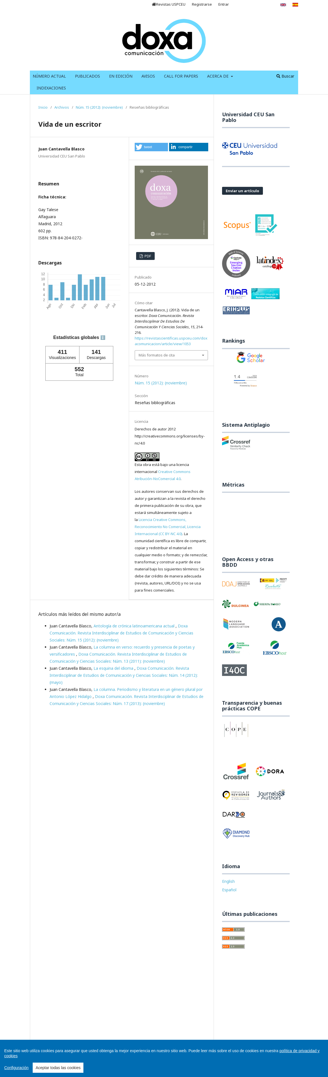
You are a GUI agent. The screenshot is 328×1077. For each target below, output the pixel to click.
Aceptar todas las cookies (58, 1067)
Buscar (285, 76)
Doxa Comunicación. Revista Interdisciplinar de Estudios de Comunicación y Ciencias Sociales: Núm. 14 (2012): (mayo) (124, 675)
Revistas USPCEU (168, 4)
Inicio (43, 107)
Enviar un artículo (242, 190)
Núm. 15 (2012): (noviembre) (99, 107)
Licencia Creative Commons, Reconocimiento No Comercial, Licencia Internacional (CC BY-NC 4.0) (168, 526)
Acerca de (218, 76)
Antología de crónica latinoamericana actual (135, 626)
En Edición (120, 76)
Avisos (148, 76)
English (228, 881)
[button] (151, 147)
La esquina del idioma (114, 668)
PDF (147, 256)
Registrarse (202, 4)
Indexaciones (51, 88)
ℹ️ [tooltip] (102, 337)
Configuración (16, 1067)
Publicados (87, 76)
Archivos (61, 107)
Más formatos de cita (157, 355)
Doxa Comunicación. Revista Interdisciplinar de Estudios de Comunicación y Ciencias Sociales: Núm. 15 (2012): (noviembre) (121, 633)
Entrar (223, 4)
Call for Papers (181, 76)
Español (229, 889)
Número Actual (49, 76)
